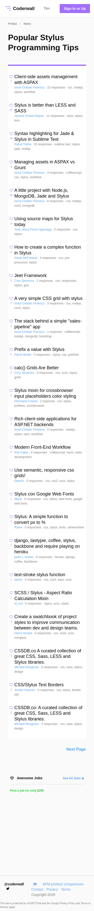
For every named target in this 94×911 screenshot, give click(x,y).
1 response (55, 332)
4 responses (55, 172)
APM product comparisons (63, 884)
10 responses (56, 87)
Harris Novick (23, 633)
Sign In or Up (75, 9)
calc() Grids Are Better (36, 367)
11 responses (55, 116)
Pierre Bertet (23, 354)
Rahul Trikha (23, 144)
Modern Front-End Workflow (42, 447)
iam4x (18, 579)
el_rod (19, 603)
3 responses (55, 303)
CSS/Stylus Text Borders (39, 684)
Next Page (76, 749)
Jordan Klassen (25, 690)
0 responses (42, 354)
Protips (12, 23)
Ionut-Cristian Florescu (29, 87)
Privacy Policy (68, 903)
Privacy (52, 889)
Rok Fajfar (21, 452)
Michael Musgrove (27, 667)
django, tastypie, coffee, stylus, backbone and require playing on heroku (47, 546)
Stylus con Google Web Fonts (44, 493)
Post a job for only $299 (27, 790)
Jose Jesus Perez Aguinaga (33, 229)
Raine (18, 527)
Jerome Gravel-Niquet (29, 116)
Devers (19, 481)
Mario (18, 499)
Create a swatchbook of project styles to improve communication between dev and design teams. (47, 622)
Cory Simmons (24, 281)
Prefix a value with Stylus (39, 349)
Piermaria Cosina (26, 401)
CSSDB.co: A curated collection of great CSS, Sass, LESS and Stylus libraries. (48, 713)
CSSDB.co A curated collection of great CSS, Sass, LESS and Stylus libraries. (47, 656)
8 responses (55, 201)
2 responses (45, 281)
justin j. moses (24, 557)
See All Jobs (73, 778)
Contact (37, 889)
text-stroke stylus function (39, 574)
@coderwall (14, 886)
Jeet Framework (30, 275)
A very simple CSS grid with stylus (48, 298)
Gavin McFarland (26, 258)
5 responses (62, 229)
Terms (65, 889)
